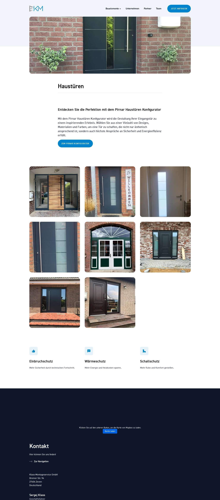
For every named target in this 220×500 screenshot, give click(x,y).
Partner (147, 8)
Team (158, 8)
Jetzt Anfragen (179, 8)
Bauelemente (113, 8)
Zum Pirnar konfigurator (75, 143)
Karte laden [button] (110, 431)
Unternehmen (132, 8)
